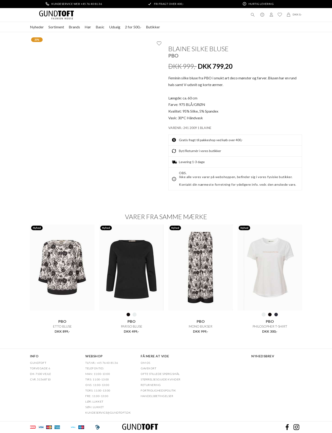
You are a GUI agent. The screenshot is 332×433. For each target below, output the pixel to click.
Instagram (296, 427)
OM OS (145, 362)
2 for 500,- (133, 27)
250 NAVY (276, 314)
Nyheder (37, 27)
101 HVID (134, 314)
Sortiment (56, 27)
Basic (100, 27)
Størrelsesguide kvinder (161, 379)
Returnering (151, 385)
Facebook (287, 427)
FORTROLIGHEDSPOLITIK (158, 390)
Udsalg (114, 27)
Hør (88, 27)
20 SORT (128, 314)
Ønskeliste (279, 14)
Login (271, 14)
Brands (74, 27)
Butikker (153, 27)
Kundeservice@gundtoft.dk (108, 412)
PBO (173, 55)
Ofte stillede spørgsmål (160, 374)
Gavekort (148, 368)
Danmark (262, 14)
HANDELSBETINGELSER (157, 396)
